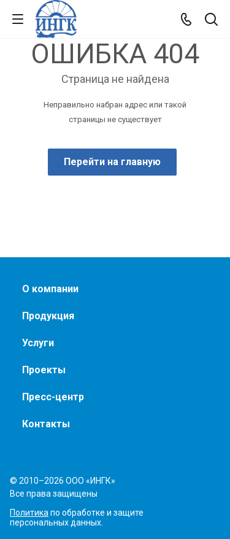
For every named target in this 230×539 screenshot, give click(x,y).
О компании (50, 289)
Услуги (38, 343)
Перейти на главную (112, 162)
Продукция (48, 316)
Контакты (46, 424)
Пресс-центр (53, 397)
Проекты (44, 370)
